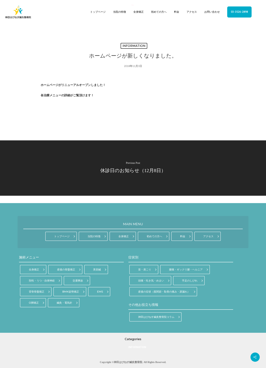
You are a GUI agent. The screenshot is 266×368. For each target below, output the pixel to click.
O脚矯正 (36, 303)
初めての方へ (159, 11)
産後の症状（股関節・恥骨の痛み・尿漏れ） (166, 292)
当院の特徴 (119, 11)
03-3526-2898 (239, 11)
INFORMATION (133, 46)
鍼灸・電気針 (67, 303)
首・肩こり (147, 269)
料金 (176, 11)
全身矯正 (138, 11)
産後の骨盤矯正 (69, 269)
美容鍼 (99, 269)
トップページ (98, 11)
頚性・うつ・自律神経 (44, 281)
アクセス (192, 11)
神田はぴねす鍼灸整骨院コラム (159, 317)
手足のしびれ (192, 281)
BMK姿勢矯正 (73, 292)
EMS (102, 292)
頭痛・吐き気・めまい (153, 281)
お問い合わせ (212, 11)
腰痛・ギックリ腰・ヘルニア (188, 269)
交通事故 (80, 281)
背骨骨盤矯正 (39, 292)
